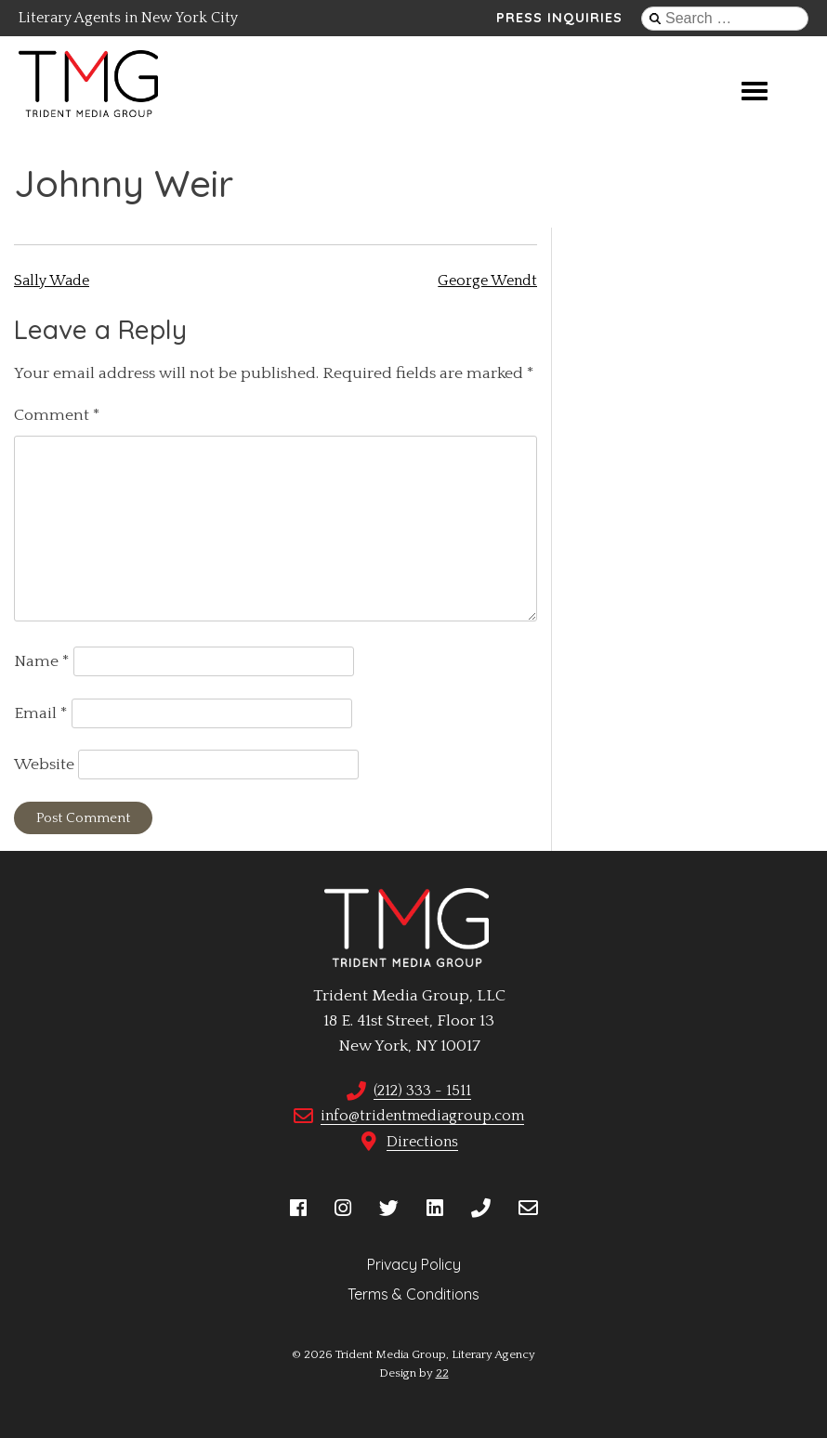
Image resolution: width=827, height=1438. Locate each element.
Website (44, 764)
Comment (57, 415)
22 (442, 1372)
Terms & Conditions (413, 1294)
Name (42, 661)
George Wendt (487, 280)
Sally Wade (51, 280)
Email (41, 713)
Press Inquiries (559, 17)
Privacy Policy (414, 1264)
